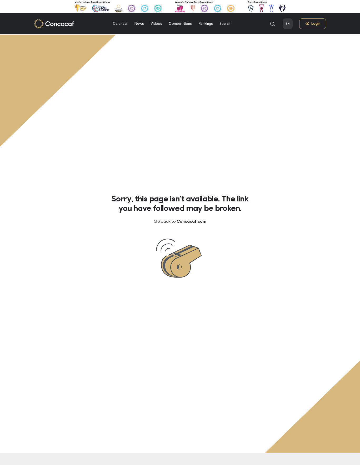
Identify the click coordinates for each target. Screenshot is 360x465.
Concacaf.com (191, 221)
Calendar (120, 24)
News (139, 24)
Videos (156, 24)
